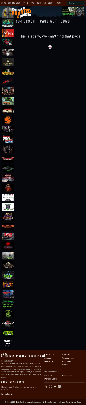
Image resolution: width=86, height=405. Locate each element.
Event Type (29, 3)
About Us (66, 354)
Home (3, 3)
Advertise (48, 375)
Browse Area (14, 3)
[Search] (76, 3)
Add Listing (67, 375)
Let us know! (6, 394)
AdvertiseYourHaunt (8, 343)
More (59, 3)
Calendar (41, 3)
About (50, 3)
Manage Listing (50, 379)
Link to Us (48, 362)
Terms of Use (68, 358)
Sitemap (47, 358)
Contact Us (49, 354)
